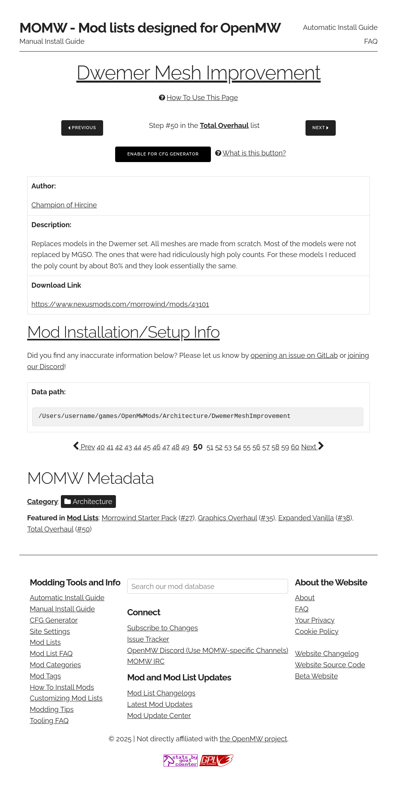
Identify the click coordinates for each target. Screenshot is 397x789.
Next (320, 128)
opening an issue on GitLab (294, 355)
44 (138, 447)
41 (110, 447)
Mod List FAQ (51, 653)
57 (265, 447)
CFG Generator (54, 620)
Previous (82, 128)
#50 (83, 529)
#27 (187, 518)
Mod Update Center (159, 715)
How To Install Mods (62, 687)
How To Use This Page (202, 97)
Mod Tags (45, 676)
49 (185, 447)
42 (119, 447)
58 (275, 447)
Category (42, 501)
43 (128, 447)
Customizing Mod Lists (66, 698)
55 (247, 447)
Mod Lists (82, 518)
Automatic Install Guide (340, 27)
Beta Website (316, 676)
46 (156, 447)
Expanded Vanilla (306, 518)
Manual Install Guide (52, 41)
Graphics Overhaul (227, 518)
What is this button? (254, 153)
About (305, 598)
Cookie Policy (316, 631)
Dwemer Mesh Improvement (198, 72)
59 (285, 447)
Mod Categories (55, 665)
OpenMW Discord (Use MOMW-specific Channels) (207, 650)
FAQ (371, 41)
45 (147, 447)
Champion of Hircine (64, 205)
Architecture (88, 501)
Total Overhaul (224, 125)
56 (256, 447)
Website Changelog (327, 653)
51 (210, 447)
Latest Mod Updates (160, 704)
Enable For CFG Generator (162, 154)
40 (101, 447)
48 (176, 447)
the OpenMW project (253, 739)
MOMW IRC (145, 661)
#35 (267, 518)
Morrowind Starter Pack (139, 518)
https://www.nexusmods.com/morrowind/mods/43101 (120, 304)
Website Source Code (330, 665)
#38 (344, 518)
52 (219, 447)
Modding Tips (52, 709)
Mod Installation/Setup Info (123, 332)
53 (227, 447)
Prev (83, 447)
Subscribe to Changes (162, 628)
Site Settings (50, 631)
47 (166, 447)
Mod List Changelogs (161, 693)
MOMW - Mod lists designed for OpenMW (150, 27)
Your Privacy (315, 620)
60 (295, 447)
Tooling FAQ (49, 720)
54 (238, 447)
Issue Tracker (148, 639)
